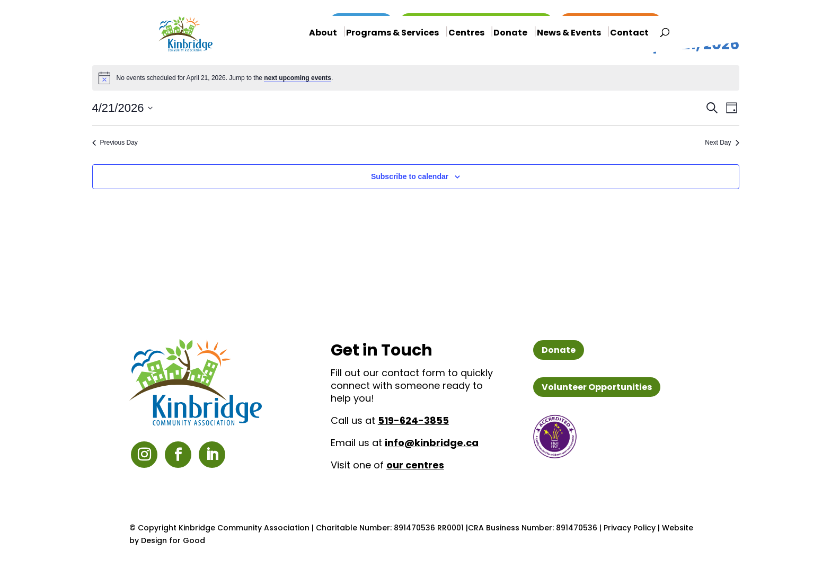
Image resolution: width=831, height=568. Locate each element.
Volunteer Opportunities (597, 387)
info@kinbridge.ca (432, 442)
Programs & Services (392, 33)
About (323, 33)
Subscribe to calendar (409, 176)
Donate (510, 33)
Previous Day (115, 142)
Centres (466, 33)
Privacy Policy (630, 527)
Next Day (722, 142)
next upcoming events (297, 78)
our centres (415, 465)
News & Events (569, 33)
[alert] (415, 78)
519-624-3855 (413, 420)
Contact (629, 34)
